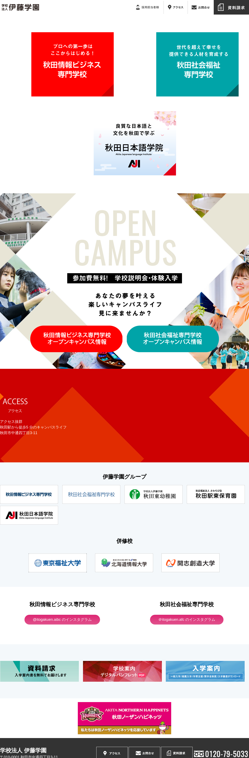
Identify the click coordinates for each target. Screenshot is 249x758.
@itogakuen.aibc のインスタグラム (62, 619)
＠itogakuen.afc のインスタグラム (186, 619)
